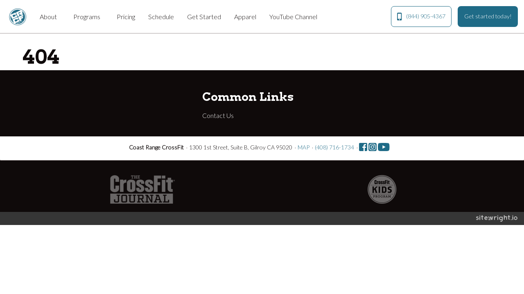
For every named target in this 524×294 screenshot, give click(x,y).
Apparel (245, 16)
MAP (303, 147)
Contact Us (218, 115)
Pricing (126, 16)
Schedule (161, 16)
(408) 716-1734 (334, 147)
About (48, 16)
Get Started (204, 16)
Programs (86, 16)
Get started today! (488, 16)
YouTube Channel (293, 16)
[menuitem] (50, 16)
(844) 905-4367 (421, 16)
